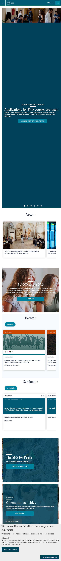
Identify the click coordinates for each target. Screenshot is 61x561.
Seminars (30, 381)
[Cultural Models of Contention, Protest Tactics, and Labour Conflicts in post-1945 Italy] (24, 349)
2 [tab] (28, 206)
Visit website (20, 512)
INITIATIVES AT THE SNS (19, 465)
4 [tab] (34, 206)
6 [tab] (41, 206)
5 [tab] (38, 206)
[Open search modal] (57, 3)
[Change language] (52, 3)
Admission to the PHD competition (33, 121)
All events (10, 324)
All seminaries (11, 387)
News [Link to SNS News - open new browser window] (30, 215)
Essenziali (6, 538)
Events (30, 318)
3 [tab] (31, 206)
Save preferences (10, 549)
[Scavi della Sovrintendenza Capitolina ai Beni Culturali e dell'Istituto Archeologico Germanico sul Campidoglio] (24, 411)
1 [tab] (24, 206)
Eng (49, 3)
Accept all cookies (50, 557)
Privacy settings (12, 521)
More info (30, 299)
